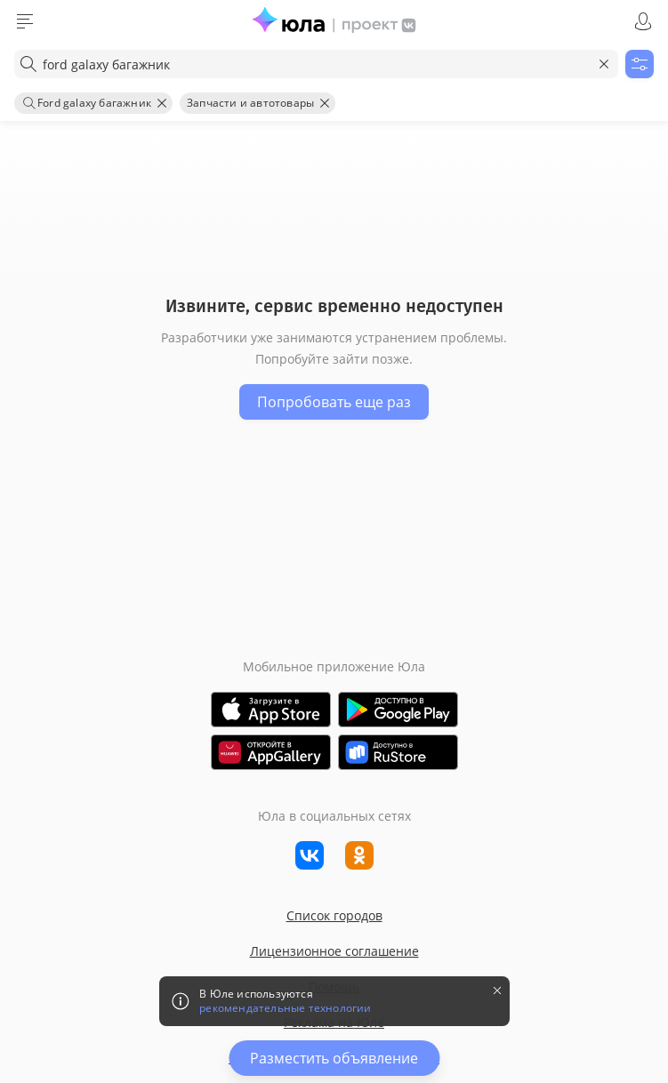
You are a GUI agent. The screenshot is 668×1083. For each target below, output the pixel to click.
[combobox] (316, 64)
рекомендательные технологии (285, 1008)
